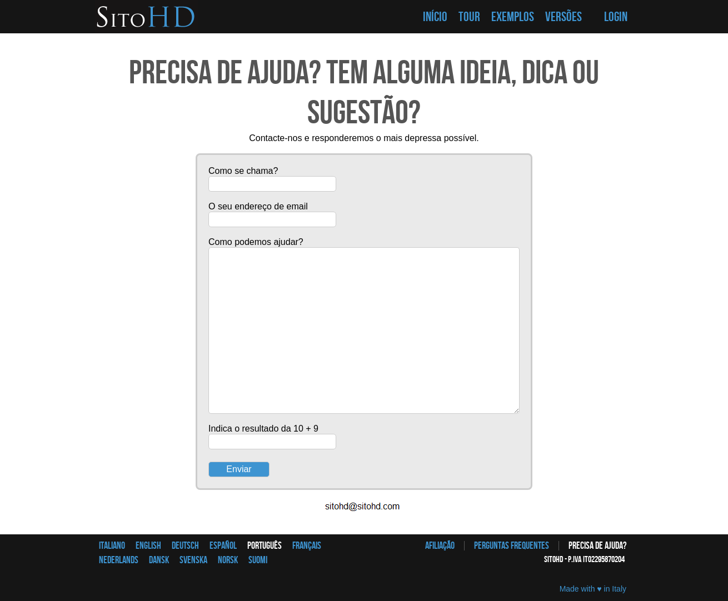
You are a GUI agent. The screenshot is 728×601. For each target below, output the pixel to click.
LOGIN (615, 17)
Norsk (228, 560)
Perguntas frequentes (511, 546)
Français (306, 546)
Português (264, 546)
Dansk (159, 560)
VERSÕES (563, 17)
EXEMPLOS (512, 17)
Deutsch (185, 546)
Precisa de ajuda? (597, 546)
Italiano (112, 546)
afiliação (440, 546)
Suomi (257, 560)
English (148, 546)
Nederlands (118, 560)
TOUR (469, 17)
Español (223, 546)
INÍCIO (435, 17)
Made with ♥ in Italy (593, 588)
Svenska (193, 560)
